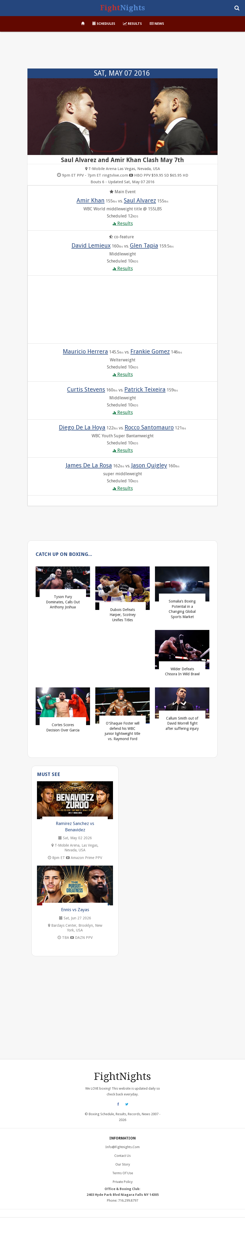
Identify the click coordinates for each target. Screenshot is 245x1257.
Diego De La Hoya (82, 427)
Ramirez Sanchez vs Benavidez (75, 826)
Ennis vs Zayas (75, 909)
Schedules (103, 24)
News (157, 24)
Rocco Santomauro (149, 427)
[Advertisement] (122, 53)
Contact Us (122, 1156)
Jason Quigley (149, 465)
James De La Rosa (89, 465)
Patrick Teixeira (145, 389)
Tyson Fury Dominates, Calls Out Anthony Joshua (63, 602)
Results (132, 24)
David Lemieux (91, 245)
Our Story (122, 1164)
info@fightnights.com (122, 1147)
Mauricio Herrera (85, 351)
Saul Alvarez (140, 200)
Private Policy (123, 1182)
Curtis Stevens (86, 389)
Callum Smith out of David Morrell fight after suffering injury (182, 723)
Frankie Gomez (150, 351)
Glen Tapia (144, 245)
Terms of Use (122, 1173)
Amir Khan (91, 200)
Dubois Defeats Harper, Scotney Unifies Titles (123, 615)
